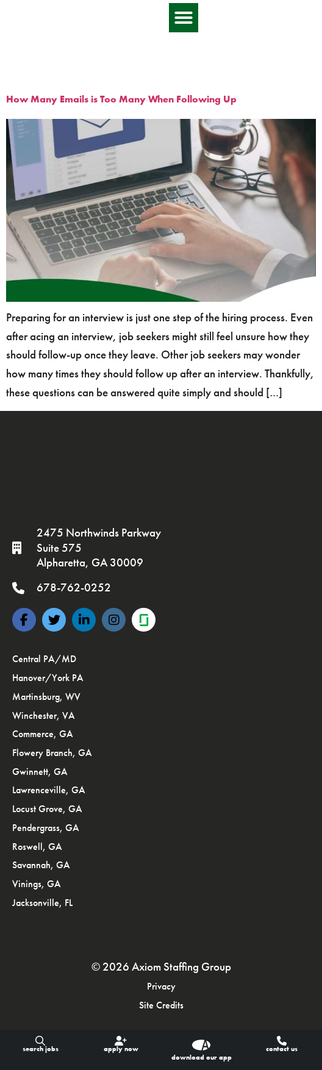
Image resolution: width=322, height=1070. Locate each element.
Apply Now (121, 1048)
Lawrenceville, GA (48, 789)
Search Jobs (41, 1048)
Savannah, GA (41, 864)
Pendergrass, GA (45, 827)
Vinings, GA (36, 883)
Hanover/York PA (48, 677)
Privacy (161, 986)
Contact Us (282, 1048)
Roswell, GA (37, 846)
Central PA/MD (44, 658)
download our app (201, 1057)
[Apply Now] (121, 1041)
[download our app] (201, 1045)
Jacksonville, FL (42, 902)
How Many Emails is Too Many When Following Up (121, 99)
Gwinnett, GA (40, 771)
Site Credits (161, 1005)
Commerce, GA (42, 733)
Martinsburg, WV (46, 696)
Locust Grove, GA (47, 808)
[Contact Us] (282, 1041)
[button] (295, 21)
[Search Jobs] (40, 1041)
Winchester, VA (43, 715)
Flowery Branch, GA (52, 752)
